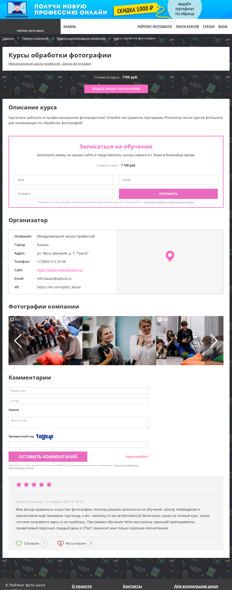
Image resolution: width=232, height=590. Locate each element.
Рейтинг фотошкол (155, 26)
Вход (222, 26)
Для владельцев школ (196, 586)
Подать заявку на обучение (116, 89)
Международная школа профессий (81, 38)
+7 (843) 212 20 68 (51, 261)
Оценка (14, 409)
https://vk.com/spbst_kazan (59, 287)
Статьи (209, 26)
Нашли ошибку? (137, 456)
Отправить (168, 194)
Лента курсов (187, 26)
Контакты (132, 586)
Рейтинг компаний (35, 38)
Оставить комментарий (48, 456)
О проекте (82, 586)
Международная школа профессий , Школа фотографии (50, 64)
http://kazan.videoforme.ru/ (60, 270)
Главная (8, 38)
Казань (71, 26)
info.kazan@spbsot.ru (54, 278)
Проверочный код (21, 436)
